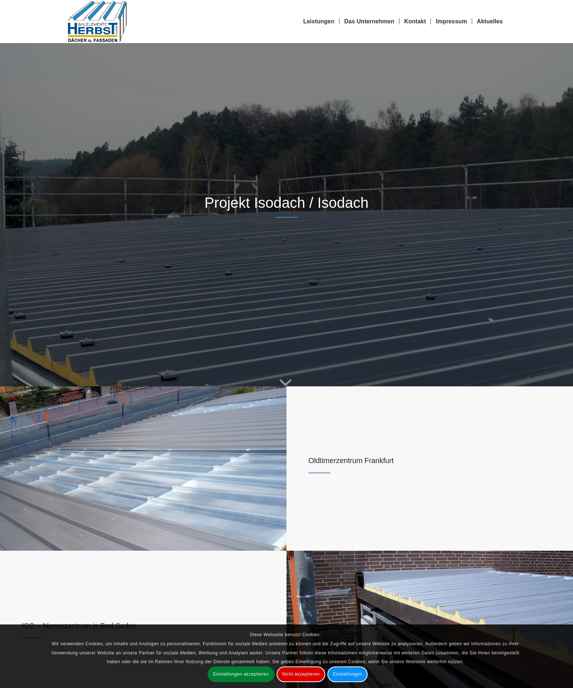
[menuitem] (319, 21)
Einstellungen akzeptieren (241, 674)
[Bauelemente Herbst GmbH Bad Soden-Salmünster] (97, 21)
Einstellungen (347, 674)
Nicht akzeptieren (301, 674)
